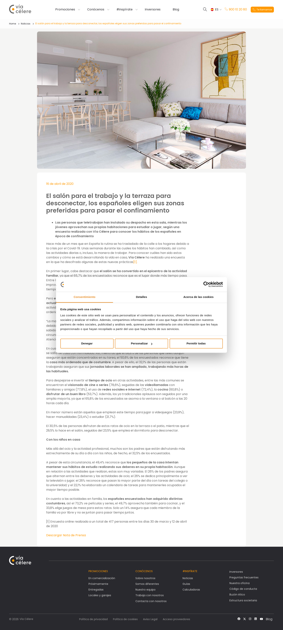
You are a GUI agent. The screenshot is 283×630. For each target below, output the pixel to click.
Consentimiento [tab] (85, 296)
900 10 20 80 (236, 9)
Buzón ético (237, 594)
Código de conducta (243, 588)
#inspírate (124, 9)
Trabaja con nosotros (149, 595)
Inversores (152, 9)
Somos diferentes (147, 583)
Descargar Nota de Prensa (66, 535)
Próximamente (98, 583)
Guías (186, 583)
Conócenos (95, 9)
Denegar (86, 343)
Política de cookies (125, 619)
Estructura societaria (243, 600)
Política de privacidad (93, 619)
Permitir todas (196, 343)
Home (12, 23)
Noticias (25, 23)
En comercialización (102, 578)
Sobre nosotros (145, 578)
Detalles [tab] (141, 296)
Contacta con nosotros (151, 601)
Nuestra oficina (239, 583)
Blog (176, 9)
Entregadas (96, 589)
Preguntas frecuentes (243, 577)
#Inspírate (190, 571)
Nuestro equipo (145, 589)
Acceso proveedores (176, 619)
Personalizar (141, 343)
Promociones (65, 9)
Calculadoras (191, 589)
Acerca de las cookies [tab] (198, 296)
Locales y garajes (100, 595)
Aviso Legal (150, 619)
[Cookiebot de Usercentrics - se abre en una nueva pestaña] (206, 284)
